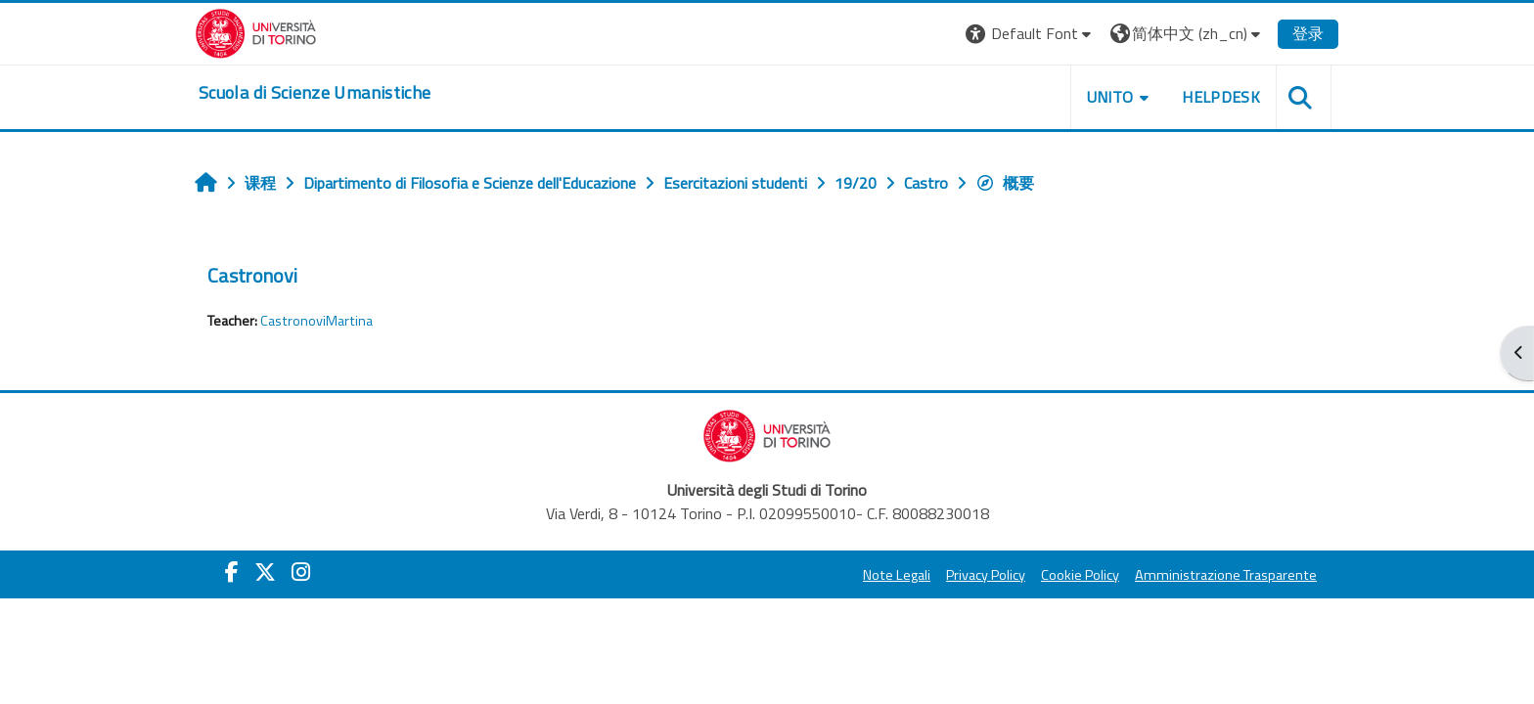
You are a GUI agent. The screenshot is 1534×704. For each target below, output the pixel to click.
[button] (1031, 34)
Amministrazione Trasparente (1226, 575)
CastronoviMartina (316, 320)
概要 (1004, 183)
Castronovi (252, 275)
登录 (1308, 33)
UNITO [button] (1110, 97)
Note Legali (896, 575)
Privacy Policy (985, 575)
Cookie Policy (1080, 575)
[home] (314, 93)
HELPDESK (1221, 97)
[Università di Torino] (256, 31)
